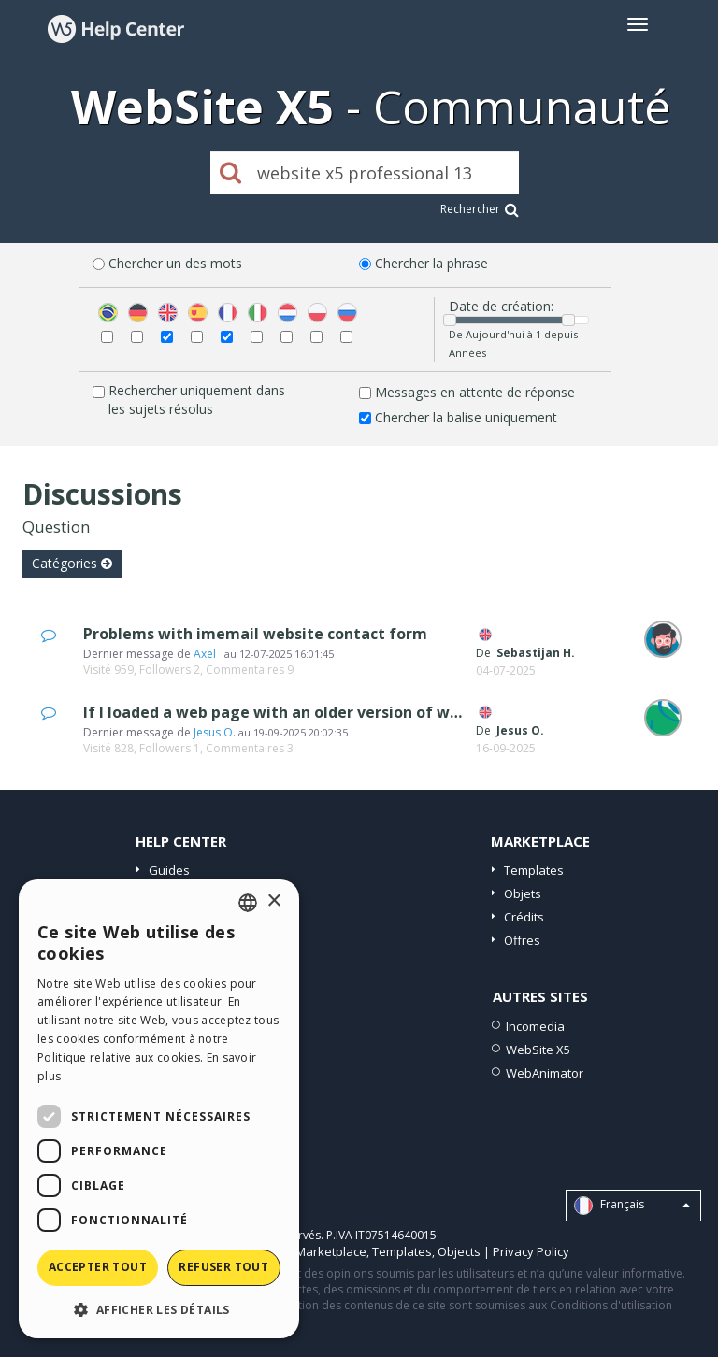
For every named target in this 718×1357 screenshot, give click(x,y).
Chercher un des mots (175, 263)
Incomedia (535, 1026)
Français (632, 1205)
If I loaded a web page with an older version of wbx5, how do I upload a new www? (392, 712)
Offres (522, 940)
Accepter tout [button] (98, 1267)
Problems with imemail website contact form (255, 633)
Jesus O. (215, 732)
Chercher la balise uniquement (466, 417)
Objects (459, 1251)
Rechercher (479, 209)
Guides (169, 870)
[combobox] (247, 902)
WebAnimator (544, 1072)
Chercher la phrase (431, 263)
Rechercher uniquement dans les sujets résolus (196, 399)
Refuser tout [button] (223, 1267)
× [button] (273, 901)
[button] (158, 1309)
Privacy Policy (531, 1251)
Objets (522, 893)
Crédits (524, 916)
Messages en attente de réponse (475, 392)
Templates (534, 870)
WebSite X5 (538, 1049)
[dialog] (159, 1108)
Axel (208, 654)
